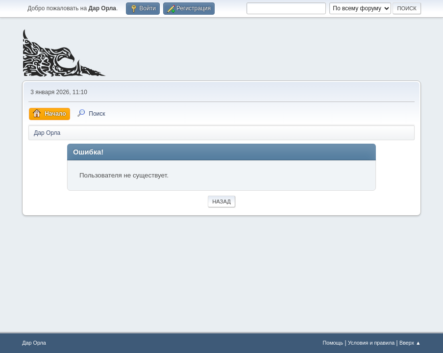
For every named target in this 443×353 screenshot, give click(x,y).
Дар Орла (34, 343)
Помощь (332, 343)
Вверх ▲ (410, 343)
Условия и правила (371, 343)
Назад (221, 201)
